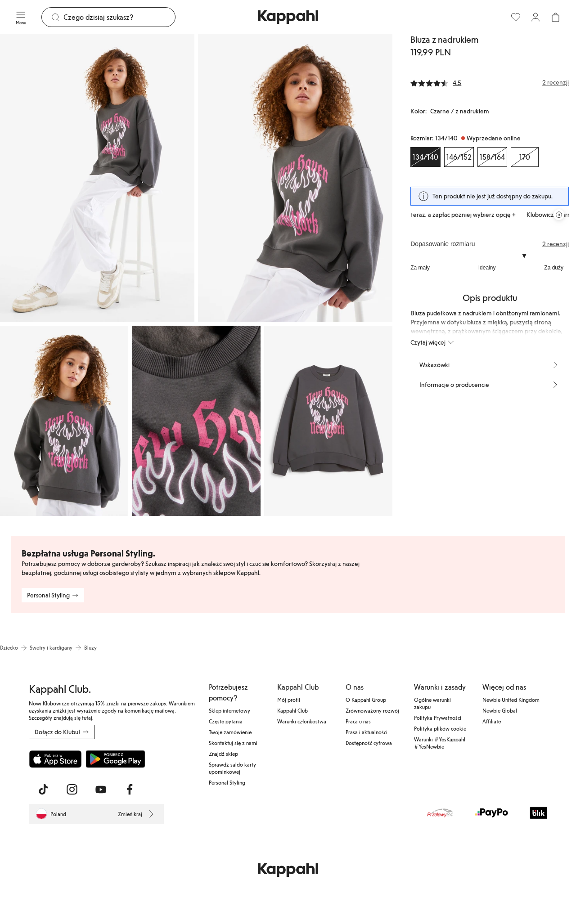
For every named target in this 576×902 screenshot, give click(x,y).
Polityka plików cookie (440, 728)
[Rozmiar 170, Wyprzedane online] (525, 157)
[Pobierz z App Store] (55, 759)
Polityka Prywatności (437, 717)
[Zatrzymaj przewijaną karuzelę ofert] (559, 214)
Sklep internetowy (229, 710)
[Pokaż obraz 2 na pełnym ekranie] (295, 178)
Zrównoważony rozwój (372, 710)
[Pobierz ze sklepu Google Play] (115, 759)
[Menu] (21, 17)
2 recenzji (555, 243)
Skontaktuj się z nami (233, 743)
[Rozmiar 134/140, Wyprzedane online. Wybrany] (425, 157)
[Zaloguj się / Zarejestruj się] (535, 17)
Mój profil (288, 699)
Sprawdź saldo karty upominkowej (232, 768)
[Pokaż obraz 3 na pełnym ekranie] (64, 421)
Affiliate (491, 721)
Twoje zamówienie (230, 732)
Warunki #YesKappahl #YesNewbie (439, 742)
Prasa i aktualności (366, 732)
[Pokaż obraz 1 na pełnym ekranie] (97, 178)
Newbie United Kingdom (511, 699)
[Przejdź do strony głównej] (288, 17)
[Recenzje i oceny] (489, 82)
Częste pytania (226, 721)
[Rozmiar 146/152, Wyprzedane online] (459, 157)
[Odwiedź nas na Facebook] (129, 789)
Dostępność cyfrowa (369, 743)
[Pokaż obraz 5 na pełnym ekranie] (328, 421)
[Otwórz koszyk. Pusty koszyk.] (555, 17)
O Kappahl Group (366, 699)
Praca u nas (358, 721)
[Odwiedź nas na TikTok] (43, 789)
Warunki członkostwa (301, 721)
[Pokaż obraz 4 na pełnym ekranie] (196, 421)
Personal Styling (227, 782)
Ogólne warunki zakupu (432, 703)
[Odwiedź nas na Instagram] (72, 789)
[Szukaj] (119, 17)
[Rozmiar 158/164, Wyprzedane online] (492, 157)
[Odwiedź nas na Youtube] (101, 789)
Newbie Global (499, 710)
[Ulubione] (516, 17)
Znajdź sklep (223, 753)
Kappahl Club (292, 710)
